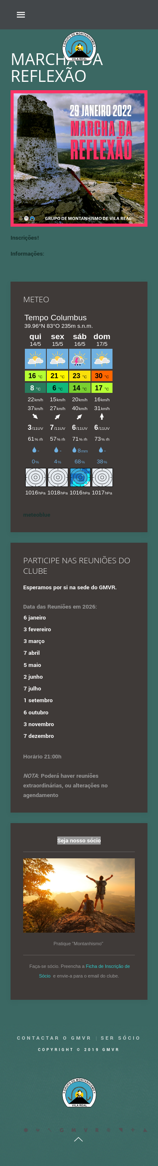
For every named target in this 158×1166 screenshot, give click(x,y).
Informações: (27, 254)
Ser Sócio (121, 1038)
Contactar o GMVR (54, 1038)
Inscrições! (25, 238)
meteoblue (36, 515)
